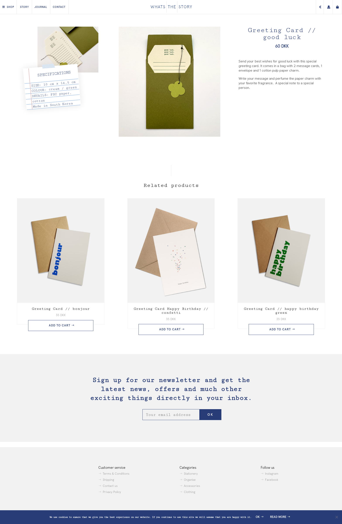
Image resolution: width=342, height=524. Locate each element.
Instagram (271, 473)
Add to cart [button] (59, 325)
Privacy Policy (112, 492)
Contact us (110, 486)
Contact (59, 7)
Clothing (189, 492)
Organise (190, 479)
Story (24, 7)
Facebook (271, 479)
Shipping (108, 479)
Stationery (191, 473)
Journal (40, 7)
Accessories (192, 486)
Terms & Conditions (116, 473)
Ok (258, 517)
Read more (278, 517)
